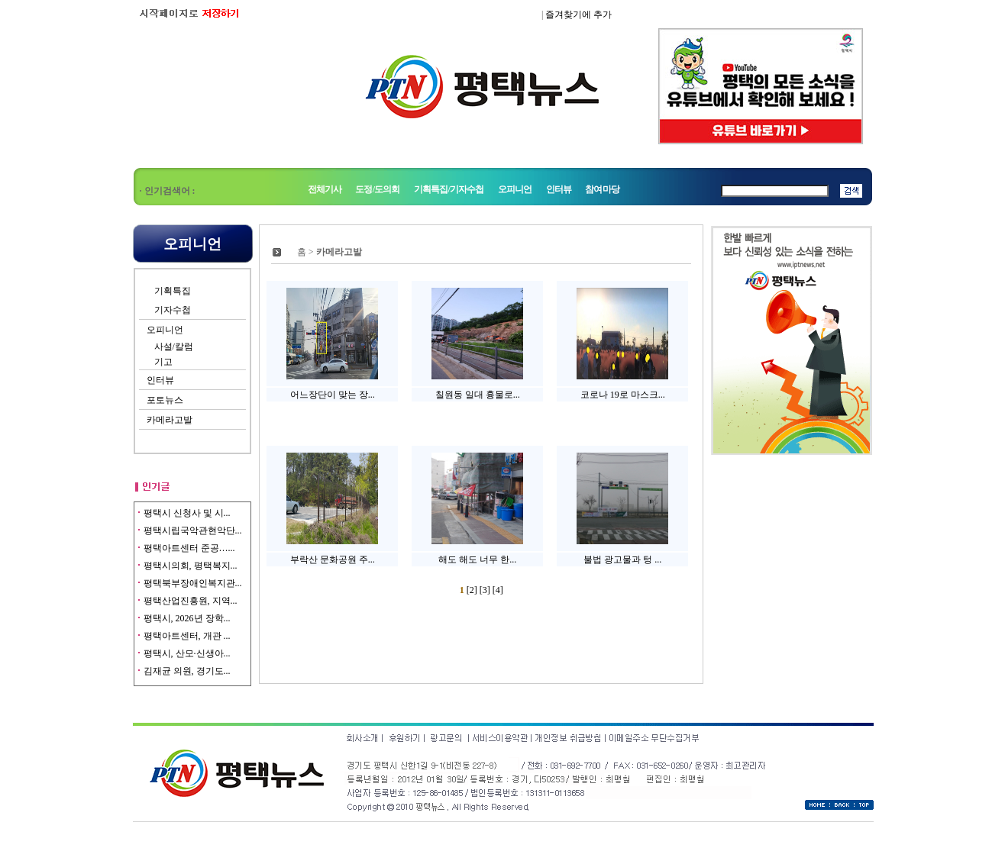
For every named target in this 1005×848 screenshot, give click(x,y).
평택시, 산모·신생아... (187, 653)
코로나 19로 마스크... (622, 394)
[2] (473, 590)
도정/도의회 (377, 189)
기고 (163, 361)
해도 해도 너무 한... (477, 559)
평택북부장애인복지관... (193, 583)
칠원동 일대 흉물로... (477, 394)
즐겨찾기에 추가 (578, 14)
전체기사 (325, 189)
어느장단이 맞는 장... (332, 394)
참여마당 (602, 189)
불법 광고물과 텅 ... (622, 559)
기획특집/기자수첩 (450, 189)
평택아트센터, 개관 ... (187, 635)
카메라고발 (169, 419)
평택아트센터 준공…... (189, 548)
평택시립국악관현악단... (193, 530)
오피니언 (515, 189)
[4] (498, 590)
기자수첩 (172, 310)
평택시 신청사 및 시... (187, 513)
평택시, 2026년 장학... (187, 618)
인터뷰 (558, 189)
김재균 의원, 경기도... (187, 671)
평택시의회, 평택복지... (191, 565)
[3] (486, 590)
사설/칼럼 (173, 346)
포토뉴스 (165, 400)
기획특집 (172, 290)
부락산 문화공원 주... (332, 559)
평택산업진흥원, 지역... (191, 600)
